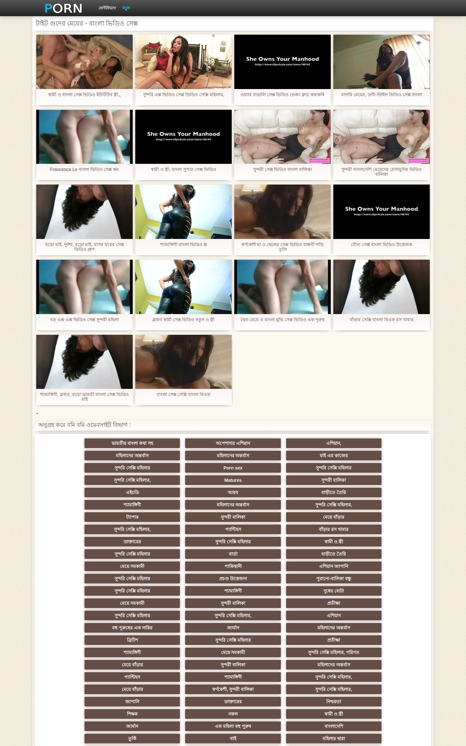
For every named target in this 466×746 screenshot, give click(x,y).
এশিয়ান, (201, 443)
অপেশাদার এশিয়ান (138, 443)
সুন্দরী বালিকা (391, 455)
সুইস (328, 640)
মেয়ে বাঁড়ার (201, 480)
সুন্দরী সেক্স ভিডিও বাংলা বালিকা (282, 169)
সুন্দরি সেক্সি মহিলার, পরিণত (391, 541)
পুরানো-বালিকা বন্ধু (391, 504)
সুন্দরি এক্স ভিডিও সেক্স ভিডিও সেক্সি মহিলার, (183, 94)
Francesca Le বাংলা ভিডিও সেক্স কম (84, 169)
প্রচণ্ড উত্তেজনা (328, 504)
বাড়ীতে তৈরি (201, 467)
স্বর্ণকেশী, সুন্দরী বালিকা (138, 566)
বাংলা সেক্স (138, 677)
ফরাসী (328, 652)
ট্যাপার (74, 480)
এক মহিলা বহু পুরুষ (328, 578)
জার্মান (328, 529)
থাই (138, 590)
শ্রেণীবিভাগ (107, 8)
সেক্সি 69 (201, 652)
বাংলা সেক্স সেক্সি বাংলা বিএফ (184, 394)
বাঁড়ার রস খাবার (391, 480)
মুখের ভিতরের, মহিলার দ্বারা (391, 664)
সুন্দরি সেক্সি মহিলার (74, 455)
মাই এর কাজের (391, 443)
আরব (138, 467)
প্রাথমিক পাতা (347, 736)
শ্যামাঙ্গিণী (264, 467)
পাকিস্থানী (138, 504)
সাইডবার (138, 615)
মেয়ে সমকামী (74, 504)
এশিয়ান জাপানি (201, 504)
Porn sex (138, 455)
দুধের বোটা (201, 517)
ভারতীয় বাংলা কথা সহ (74, 443)
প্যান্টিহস (328, 480)
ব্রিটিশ (74, 541)
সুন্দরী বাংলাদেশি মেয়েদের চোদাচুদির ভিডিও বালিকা (381, 172)
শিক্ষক (74, 578)
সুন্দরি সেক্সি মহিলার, (264, 455)
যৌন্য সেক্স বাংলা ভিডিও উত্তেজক (382, 244)
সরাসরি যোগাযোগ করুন (265, 652)
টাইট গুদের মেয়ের (265, 677)
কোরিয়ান (74, 664)
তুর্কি (75, 590)
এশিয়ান (201, 529)
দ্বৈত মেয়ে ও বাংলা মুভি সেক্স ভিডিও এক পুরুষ (282, 319)
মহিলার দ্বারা (201, 590)
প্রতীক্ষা (391, 517)
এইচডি (74, 467)
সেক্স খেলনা (138, 652)
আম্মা (265, 603)
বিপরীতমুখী (74, 677)
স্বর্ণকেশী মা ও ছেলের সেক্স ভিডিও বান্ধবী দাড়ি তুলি (282, 247)
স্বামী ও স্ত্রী (201, 492)
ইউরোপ (201, 615)
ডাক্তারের (74, 492)
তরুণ (265, 627)
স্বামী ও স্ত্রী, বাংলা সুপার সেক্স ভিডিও (183, 169)
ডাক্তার (328, 664)
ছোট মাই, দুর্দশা (391, 603)
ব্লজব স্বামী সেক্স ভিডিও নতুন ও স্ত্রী (183, 319)
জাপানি (265, 566)
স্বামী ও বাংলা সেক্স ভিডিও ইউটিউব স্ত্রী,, (84, 94)
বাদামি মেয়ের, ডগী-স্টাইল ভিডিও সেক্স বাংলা (381, 94)
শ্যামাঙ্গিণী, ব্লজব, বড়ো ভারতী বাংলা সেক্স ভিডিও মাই (84, 397)
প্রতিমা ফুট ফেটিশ (328, 590)
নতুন (126, 8)
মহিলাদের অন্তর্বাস (264, 443)
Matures (328, 455)
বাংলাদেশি (391, 578)
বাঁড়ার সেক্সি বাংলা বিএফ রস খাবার (381, 319)
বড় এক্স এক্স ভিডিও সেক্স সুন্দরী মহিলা (84, 319)
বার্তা (328, 492)
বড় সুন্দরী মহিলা (265, 664)
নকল (137, 578)
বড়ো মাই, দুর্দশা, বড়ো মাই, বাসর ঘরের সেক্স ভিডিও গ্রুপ (84, 247)
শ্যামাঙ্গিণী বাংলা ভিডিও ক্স (183, 244)
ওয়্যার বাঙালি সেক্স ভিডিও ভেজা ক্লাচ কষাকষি (282, 94)
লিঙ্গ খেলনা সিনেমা (201, 664)
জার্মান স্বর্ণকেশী (201, 627)
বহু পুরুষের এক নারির (265, 529)
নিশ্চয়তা (391, 566)
